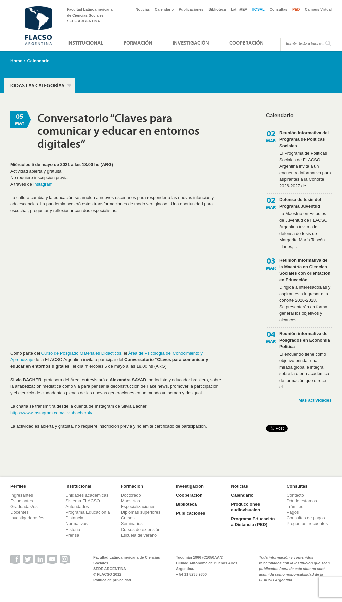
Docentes (19, 512)
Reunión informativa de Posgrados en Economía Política (304, 340)
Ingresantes (21, 495)
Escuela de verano (139, 535)
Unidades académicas (86, 495)
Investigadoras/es (27, 517)
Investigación (191, 42)
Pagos (293, 512)
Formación (138, 42)
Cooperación (246, 42)
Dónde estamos (302, 500)
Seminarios (132, 523)
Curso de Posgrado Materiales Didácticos (81, 353)
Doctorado (131, 495)
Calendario (164, 9)
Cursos (128, 517)
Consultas (278, 9)
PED (296, 9)
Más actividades (315, 400)
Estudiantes (21, 500)
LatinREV (239, 9)
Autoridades (77, 506)
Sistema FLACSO (82, 500)
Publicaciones (191, 9)
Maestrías (130, 500)
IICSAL (258, 9)
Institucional (85, 42)
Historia (72, 529)
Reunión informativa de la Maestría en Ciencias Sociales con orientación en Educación (304, 270)
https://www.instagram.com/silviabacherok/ (51, 412)
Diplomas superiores (141, 512)
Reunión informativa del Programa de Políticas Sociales (304, 139)
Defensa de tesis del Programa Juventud (300, 203)
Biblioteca (217, 9)
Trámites (295, 506)
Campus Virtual (318, 9)
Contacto (295, 495)
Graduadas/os (24, 506)
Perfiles (18, 486)
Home (16, 60)
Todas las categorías (36, 85)
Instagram (43, 184)
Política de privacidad (112, 580)
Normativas (76, 523)
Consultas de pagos (306, 517)
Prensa (72, 535)
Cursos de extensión (141, 529)
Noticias (143, 9)
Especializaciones (138, 506)
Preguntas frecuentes (307, 523)
